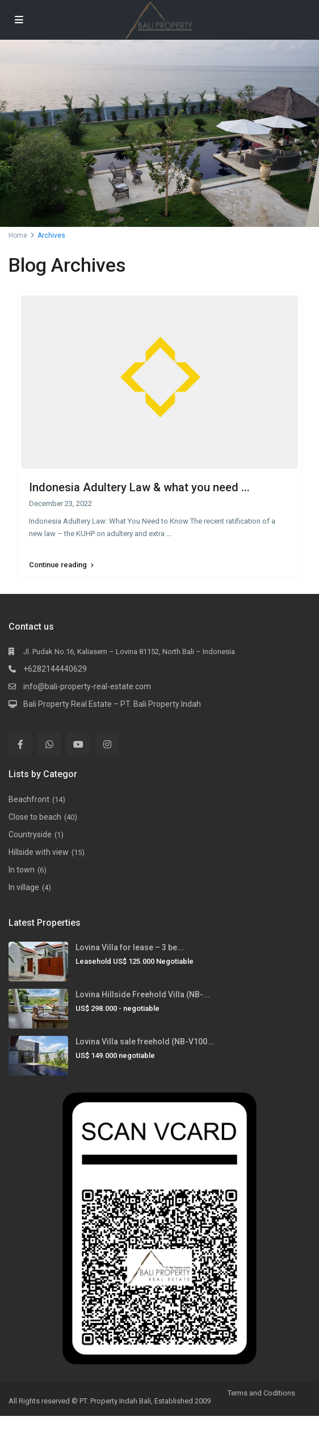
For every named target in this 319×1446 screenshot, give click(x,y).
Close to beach (35, 816)
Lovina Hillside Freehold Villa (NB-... (142, 994)
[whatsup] (49, 744)
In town (22, 869)
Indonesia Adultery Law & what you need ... (139, 487)
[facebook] (20, 744)
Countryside (30, 834)
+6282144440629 (55, 668)
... (168, 533)
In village (24, 887)
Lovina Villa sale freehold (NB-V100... (144, 1041)
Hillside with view (39, 852)
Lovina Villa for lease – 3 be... (129, 947)
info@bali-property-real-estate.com (87, 686)
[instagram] (107, 744)
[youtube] (78, 744)
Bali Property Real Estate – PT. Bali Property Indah (112, 704)
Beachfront (29, 799)
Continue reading (61, 565)
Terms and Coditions (261, 1393)
